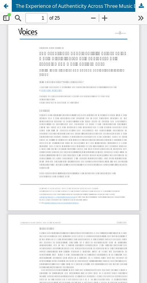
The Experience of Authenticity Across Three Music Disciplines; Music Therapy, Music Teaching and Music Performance (81, 5)
